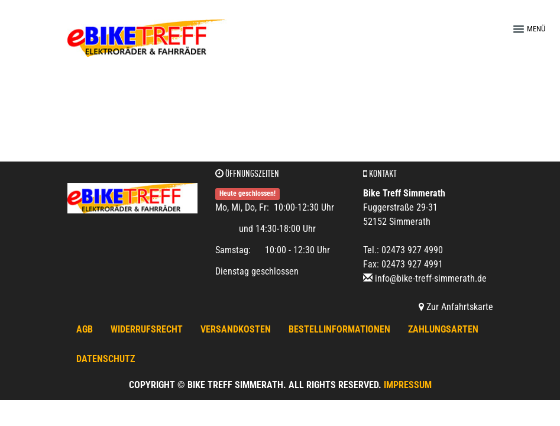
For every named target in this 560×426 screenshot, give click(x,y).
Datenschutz (105, 358)
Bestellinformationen (339, 329)
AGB (84, 329)
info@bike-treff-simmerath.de (431, 278)
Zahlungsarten (443, 329)
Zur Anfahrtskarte (456, 306)
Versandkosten (235, 329)
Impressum (408, 384)
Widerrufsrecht (147, 329)
